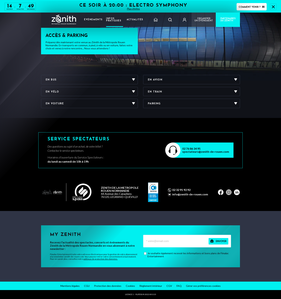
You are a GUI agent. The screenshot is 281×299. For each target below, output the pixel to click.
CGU (87, 285)
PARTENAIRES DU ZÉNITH (227, 20)
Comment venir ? (252, 7)
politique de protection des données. (100, 259)
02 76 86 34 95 (191, 148)
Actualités (135, 20)
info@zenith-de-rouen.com (190, 194)
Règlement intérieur (150, 285)
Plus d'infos (133, 8)
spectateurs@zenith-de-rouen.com (205, 151)
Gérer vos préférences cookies (203, 285)
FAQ (179, 285)
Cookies (130, 285)
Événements (93, 20)
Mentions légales (70, 285)
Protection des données (107, 285)
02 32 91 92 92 (181, 189)
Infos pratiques (113, 20)
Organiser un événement (203, 20)
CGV (169, 285)
